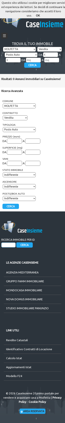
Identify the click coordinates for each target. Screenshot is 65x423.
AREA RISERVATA (32, 411)
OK (38, 15)
